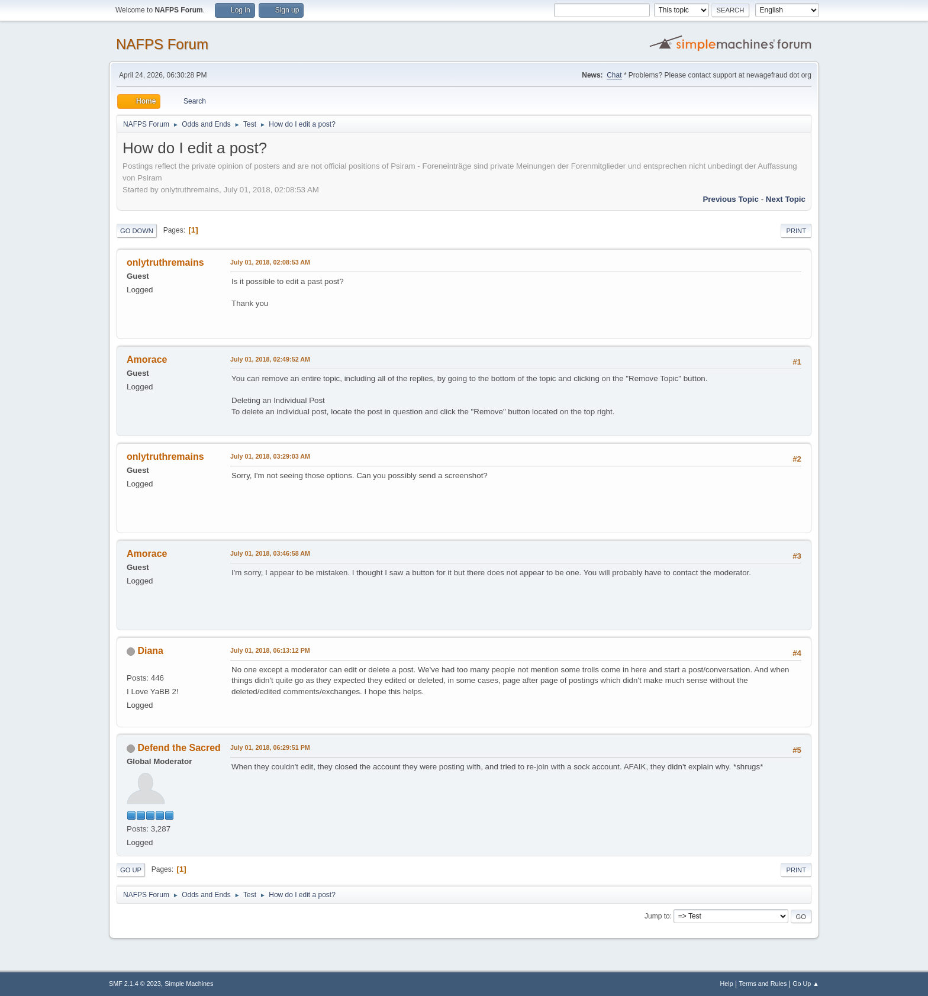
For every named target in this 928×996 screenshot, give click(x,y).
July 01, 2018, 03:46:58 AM (270, 553)
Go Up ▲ (805, 983)
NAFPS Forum (162, 44)
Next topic (785, 199)
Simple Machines (189, 983)
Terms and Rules (763, 983)
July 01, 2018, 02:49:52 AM (270, 359)
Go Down (136, 230)
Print (796, 230)
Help (726, 983)
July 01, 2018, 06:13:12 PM (270, 650)
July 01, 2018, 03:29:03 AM (270, 456)
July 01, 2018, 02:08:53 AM (270, 262)
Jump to (657, 916)
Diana (150, 651)
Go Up (130, 869)
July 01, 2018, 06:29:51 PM (270, 747)
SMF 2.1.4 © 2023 (135, 983)
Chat (614, 75)
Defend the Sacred (178, 748)
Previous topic (731, 199)
